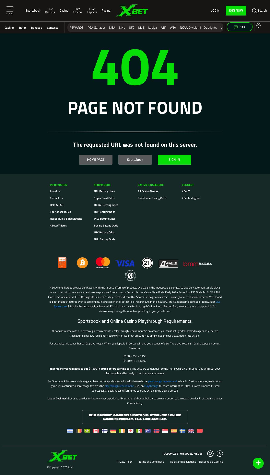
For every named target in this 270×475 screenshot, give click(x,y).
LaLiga (152, 27)
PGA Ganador (96, 27)
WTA (173, 27)
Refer (22, 27)
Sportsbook (33, 10)
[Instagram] (210, 453)
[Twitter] (219, 453)
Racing (106, 10)
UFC (131, 27)
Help (239, 27)
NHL (122, 27)
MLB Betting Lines (105, 218)
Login (215, 10)
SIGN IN (174, 159)
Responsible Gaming (211, 461)
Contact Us (56, 198)
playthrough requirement (162, 381)
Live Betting (50, 10)
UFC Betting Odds (104, 232)
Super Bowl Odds (104, 198)
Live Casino (77, 10)
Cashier (9, 27)
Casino (64, 10)
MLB (141, 27)
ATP (163, 27)
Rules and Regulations (183, 461)
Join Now (236, 10)
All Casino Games (148, 191)
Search (259, 10)
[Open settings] (257, 25)
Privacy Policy (125, 461)
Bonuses (36, 27)
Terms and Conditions (151, 461)
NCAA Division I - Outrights (198, 27)
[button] (10, 10)
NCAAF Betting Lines (106, 205)
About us (55, 191)
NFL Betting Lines (104, 191)
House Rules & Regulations (66, 218)
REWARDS (76, 27)
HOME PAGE (95, 159)
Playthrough (151, 386)
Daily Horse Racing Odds (152, 198)
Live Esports (92, 10)
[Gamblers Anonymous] (168, 261)
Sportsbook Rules (60, 212)
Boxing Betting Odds (106, 225)
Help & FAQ (56, 205)
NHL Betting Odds (104, 239)
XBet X (186, 191)
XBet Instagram (191, 198)
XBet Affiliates (58, 225)
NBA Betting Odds (104, 212)
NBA (112, 27)
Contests (52, 27)
